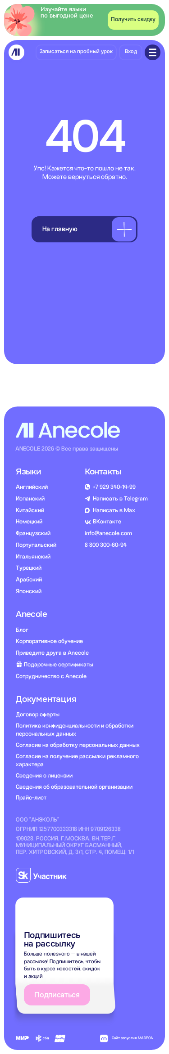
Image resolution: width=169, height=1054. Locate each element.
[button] (133, 19)
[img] (16, 52)
